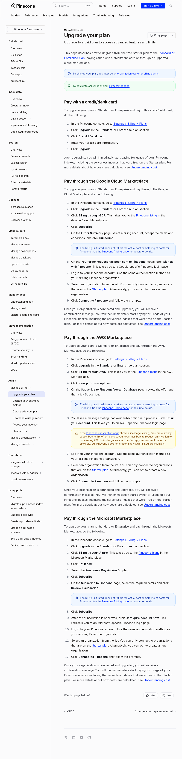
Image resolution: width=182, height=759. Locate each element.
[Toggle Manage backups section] (26, 257)
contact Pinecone (119, 85)
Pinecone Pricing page (115, 251)
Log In (131, 5)
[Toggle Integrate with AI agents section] (26, 473)
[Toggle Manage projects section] (26, 444)
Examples (48, 15)
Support (117, 5)
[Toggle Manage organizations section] (26, 437)
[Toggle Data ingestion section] (26, 118)
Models (63, 15)
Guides (15, 15)
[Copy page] (159, 35)
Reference (31, 15)
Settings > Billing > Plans (130, 123)
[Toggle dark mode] (171, 5)
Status (102, 5)
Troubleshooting (103, 15)
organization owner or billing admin (137, 73)
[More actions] (173, 35)
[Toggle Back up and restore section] (26, 545)
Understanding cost (144, 167)
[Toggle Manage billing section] (26, 388)
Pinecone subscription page (102, 432)
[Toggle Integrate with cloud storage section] (26, 464)
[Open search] (72, 5)
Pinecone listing (146, 215)
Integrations (80, 15)
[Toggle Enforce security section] (26, 350)
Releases (124, 15)
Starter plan (100, 289)
